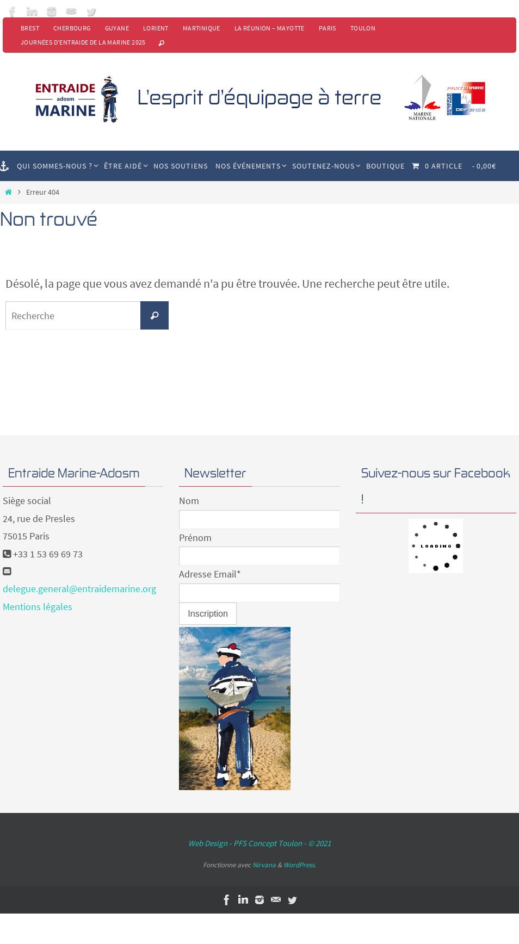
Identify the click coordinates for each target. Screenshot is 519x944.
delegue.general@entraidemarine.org (79, 588)
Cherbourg (72, 28)
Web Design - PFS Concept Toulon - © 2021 (259, 843)
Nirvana (264, 865)
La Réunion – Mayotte (269, 28)
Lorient (156, 28)
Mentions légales (37, 606)
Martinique (201, 28)
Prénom (195, 537)
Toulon (362, 28)
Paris (327, 28)
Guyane (117, 28)
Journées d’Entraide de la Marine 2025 (83, 42)
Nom (189, 500)
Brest (30, 28)
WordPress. (299, 865)
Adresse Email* (210, 574)
